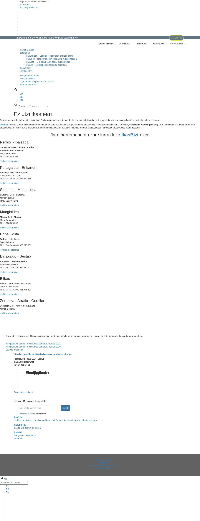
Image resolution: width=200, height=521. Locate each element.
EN (21, 100)
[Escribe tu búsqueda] (32, 106)
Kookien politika (27, 78)
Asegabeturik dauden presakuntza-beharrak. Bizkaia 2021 (33, 343)
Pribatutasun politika (27, 414)
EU (21, 94)
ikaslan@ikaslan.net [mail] (29, 7)
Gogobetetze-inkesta (23, 392)
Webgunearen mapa (29, 75)
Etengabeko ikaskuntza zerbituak (25, 435)
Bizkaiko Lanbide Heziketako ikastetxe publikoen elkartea (43, 354)
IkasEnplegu (176, 38)
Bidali (65, 408)
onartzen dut (31, 414)
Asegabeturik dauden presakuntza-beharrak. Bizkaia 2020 (33, 347)
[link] (47, 106)
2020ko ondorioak (14, 350)
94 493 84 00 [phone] (26, 4)
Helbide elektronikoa (9, 161)
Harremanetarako (28, 84)
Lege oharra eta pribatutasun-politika (37, 81)
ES (21, 97)
